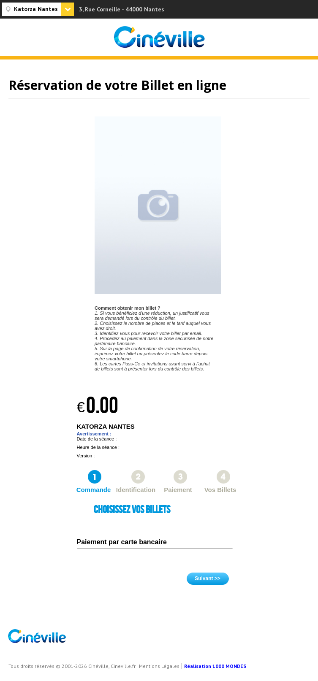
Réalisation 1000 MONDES (215, 666)
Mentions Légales (159, 666)
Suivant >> (207, 578)
